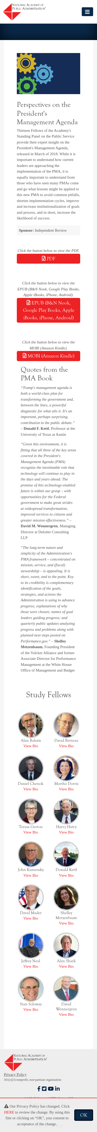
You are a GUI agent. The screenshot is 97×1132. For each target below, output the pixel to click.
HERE (9, 1112)
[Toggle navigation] (87, 11)
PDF (48, 259)
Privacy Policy (15, 1074)
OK (83, 1115)
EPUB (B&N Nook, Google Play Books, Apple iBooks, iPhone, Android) (48, 310)
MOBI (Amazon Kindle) (48, 356)
